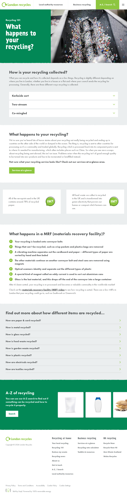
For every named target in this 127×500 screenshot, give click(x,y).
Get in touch (57, 465)
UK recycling (109, 438)
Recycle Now (109, 443)
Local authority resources (51, 4)
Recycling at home (61, 438)
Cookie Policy (52, 485)
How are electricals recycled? (21, 362)
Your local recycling (60, 443)
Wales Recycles (110, 456)
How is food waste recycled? (21, 341)
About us (56, 461)
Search (12, 413)
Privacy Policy (11, 485)
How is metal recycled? (18, 327)
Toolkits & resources (86, 452)
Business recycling (82, 4)
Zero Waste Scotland (112, 452)
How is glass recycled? (18, 334)
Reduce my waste (59, 452)
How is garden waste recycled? (23, 348)
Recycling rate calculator (88, 447)
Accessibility (40, 485)
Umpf (20, 491)
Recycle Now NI (110, 447)
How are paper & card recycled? (23, 320)
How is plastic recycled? (19, 355)
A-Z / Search (57, 469)
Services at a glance (22, 170)
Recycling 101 (13, 19)
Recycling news (58, 456)
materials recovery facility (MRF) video (43, 289)
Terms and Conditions (26, 485)
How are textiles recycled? (20, 369)
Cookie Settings (65, 485)
